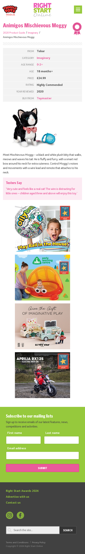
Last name (52, 433)
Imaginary (33, 33)
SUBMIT (42, 468)
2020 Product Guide (14, 33)
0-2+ (40, 64)
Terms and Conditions (17, 542)
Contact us (13, 502)
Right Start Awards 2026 (22, 491)
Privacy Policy (38, 542)
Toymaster (44, 98)
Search (67, 530)
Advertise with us (17, 496)
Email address (16, 448)
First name (14, 433)
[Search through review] (32, 530)
